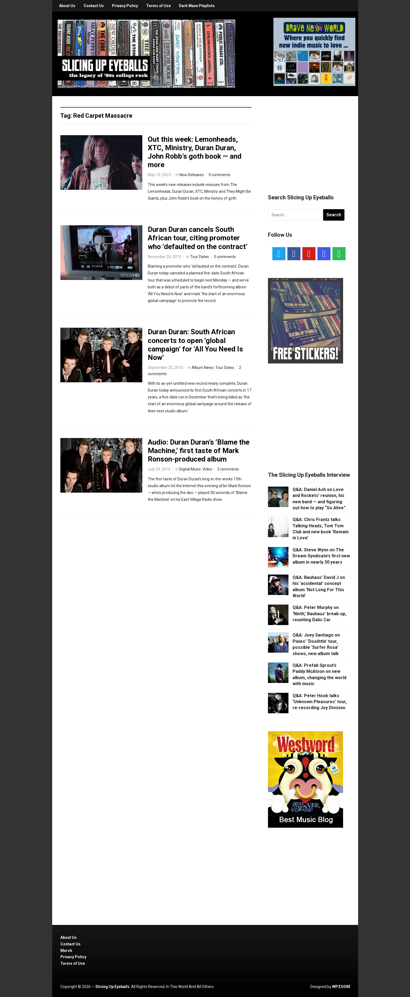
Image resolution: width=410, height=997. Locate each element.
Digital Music (190, 469)
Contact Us (94, 6)
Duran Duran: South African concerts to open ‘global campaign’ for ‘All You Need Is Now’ (195, 345)
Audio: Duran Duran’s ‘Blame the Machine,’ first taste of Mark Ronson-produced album (198, 450)
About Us (67, 6)
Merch (66, 950)
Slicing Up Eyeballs (112, 986)
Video (207, 469)
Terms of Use (158, 6)
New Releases (191, 175)
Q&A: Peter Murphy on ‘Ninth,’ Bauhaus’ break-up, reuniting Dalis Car (319, 613)
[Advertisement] (309, 138)
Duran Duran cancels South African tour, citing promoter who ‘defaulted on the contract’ (197, 237)
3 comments (228, 469)
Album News (203, 367)
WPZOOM (341, 986)
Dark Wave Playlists (197, 6)
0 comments (220, 175)
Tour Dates (199, 257)
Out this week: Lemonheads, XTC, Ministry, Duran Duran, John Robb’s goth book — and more (194, 152)
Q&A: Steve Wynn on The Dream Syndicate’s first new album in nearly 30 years (321, 556)
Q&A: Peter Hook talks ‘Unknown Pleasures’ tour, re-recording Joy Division (320, 702)
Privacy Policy (125, 6)
